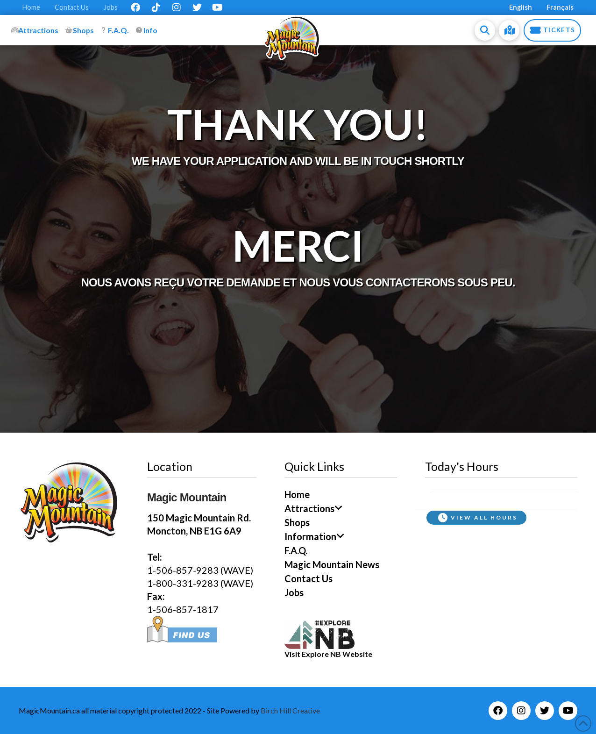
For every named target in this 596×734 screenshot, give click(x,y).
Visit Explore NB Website (328, 653)
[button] (485, 30)
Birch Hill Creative (290, 710)
